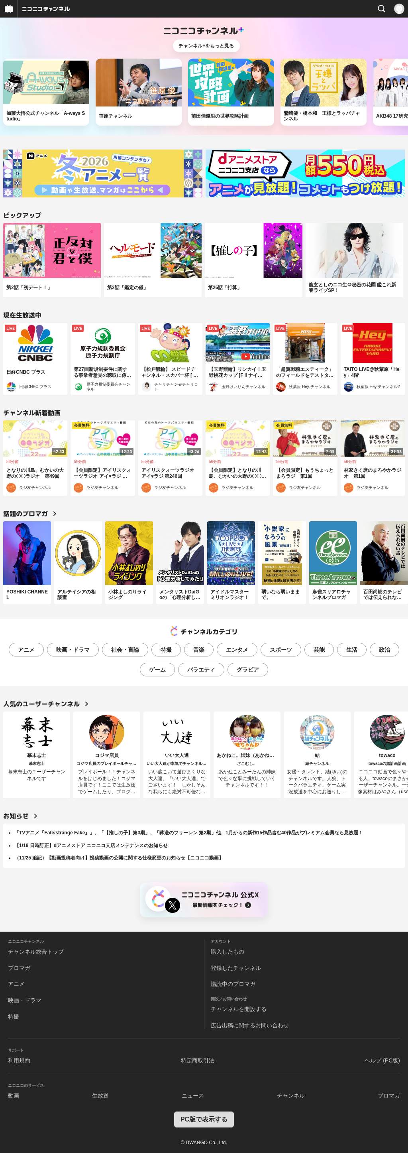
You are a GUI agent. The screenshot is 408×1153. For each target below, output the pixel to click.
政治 (384, 649)
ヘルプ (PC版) (382, 1060)
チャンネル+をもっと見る (206, 46)
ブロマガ (19, 968)
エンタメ (237, 649)
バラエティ (201, 669)
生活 (351, 649)
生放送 (100, 1095)
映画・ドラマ (73, 649)
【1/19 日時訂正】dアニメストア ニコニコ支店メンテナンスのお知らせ (91, 845)
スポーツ (281, 649)
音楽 (198, 649)
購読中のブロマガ (233, 984)
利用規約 (19, 1060)
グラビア (248, 669)
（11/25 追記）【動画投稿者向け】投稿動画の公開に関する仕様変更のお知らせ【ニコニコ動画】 (119, 858)
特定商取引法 (197, 1060)
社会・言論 (125, 649)
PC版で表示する (204, 1119)
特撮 (166, 649)
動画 (13, 1095)
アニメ (26, 649)
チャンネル (291, 1095)
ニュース (193, 1095)
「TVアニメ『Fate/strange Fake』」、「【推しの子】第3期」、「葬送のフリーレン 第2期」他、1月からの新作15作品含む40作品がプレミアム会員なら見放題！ (188, 833)
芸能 (319, 649)
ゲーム (157, 669)
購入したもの (227, 951)
